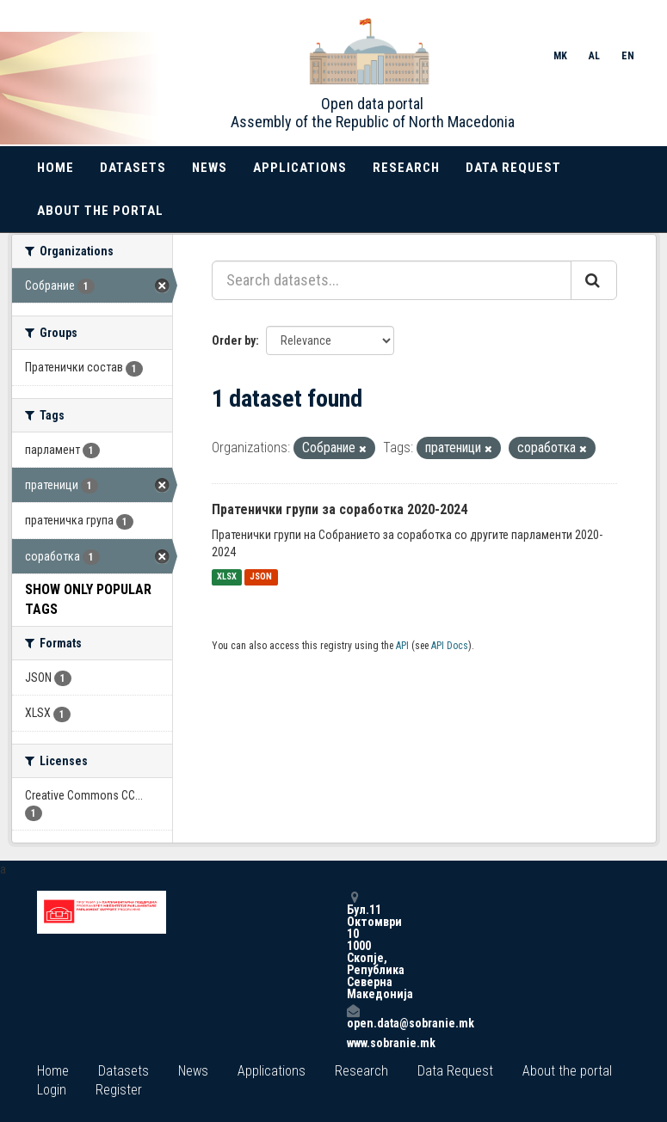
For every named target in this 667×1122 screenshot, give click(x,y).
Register (119, 1090)
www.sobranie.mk (353, 1043)
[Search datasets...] (391, 280)
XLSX (227, 577)
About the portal (100, 210)
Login (51, 1090)
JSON (261, 577)
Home (55, 167)
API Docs (449, 646)
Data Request (513, 167)
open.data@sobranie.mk (353, 1016)
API (402, 646)
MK (560, 56)
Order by (234, 340)
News (209, 167)
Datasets (133, 167)
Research (406, 167)
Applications (300, 167)
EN (627, 56)
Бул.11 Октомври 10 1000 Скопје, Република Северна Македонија (353, 945)
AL (594, 56)
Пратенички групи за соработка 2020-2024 (339, 509)
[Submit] (594, 280)
